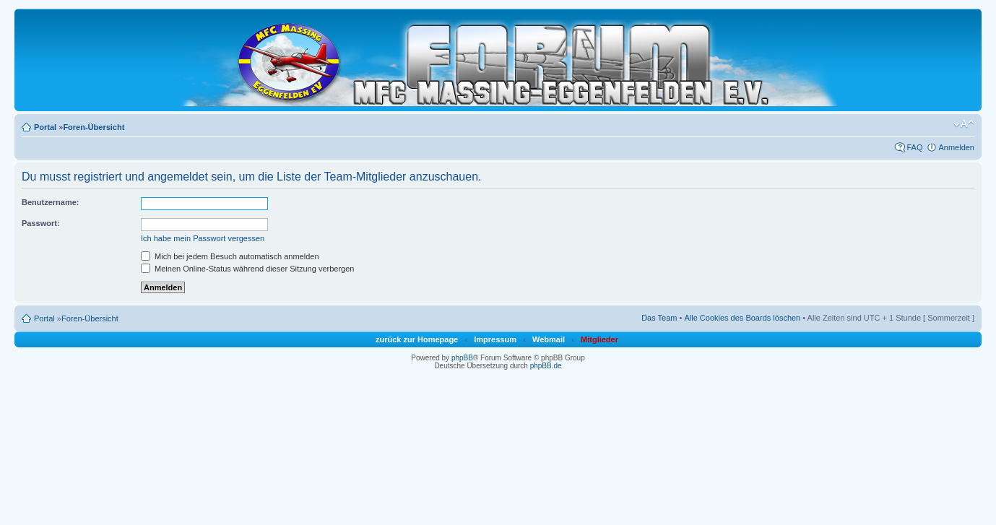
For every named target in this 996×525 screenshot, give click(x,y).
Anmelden (956, 147)
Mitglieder (599, 339)
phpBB (462, 358)
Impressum (495, 339)
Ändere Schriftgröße (963, 124)
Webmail (548, 339)
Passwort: (41, 223)
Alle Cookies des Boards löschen (742, 317)
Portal (45, 127)
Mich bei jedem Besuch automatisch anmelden (230, 256)
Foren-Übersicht (93, 127)
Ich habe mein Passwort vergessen (202, 238)
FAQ (914, 147)
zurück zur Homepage (417, 339)
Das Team (659, 317)
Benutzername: (50, 202)
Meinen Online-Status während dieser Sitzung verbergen (247, 268)
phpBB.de (546, 366)
